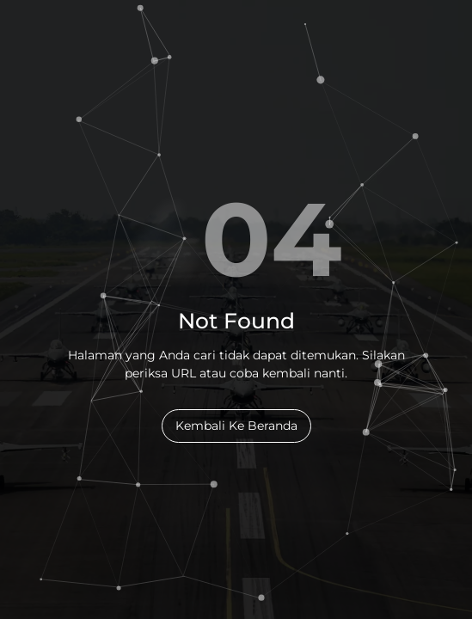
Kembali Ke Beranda (236, 425)
